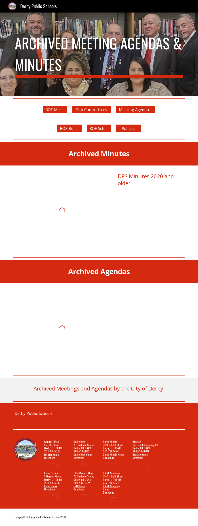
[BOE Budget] (69, 128)
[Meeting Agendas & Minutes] (136, 109)
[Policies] (128, 128)
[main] (99, 54)
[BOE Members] (55, 109)
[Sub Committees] (91, 109)
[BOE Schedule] (99, 128)
